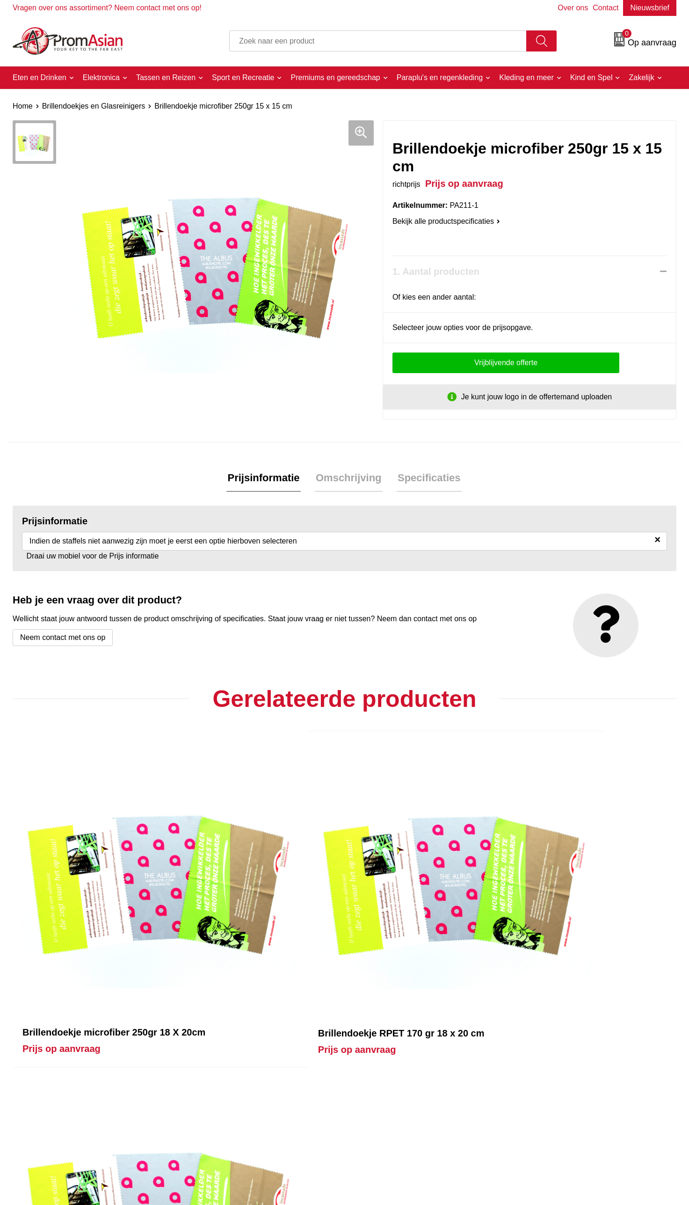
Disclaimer (538, 1113)
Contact (605, 8)
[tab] (266, 478)
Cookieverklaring (548, 1085)
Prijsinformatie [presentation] (266, 478)
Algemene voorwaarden (560, 1070)
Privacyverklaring (549, 1099)
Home (23, 106)
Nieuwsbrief (649, 8)
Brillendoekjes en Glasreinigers (93, 106)
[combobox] (378, 40)
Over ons (573, 8)
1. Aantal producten (435, 271)
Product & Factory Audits (397, 1085)
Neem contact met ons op (62, 638)
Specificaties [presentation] (427, 478)
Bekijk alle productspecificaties (446, 221)
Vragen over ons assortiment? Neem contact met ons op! (107, 8)
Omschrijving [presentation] (349, 478)
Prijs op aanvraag (61, 934)
